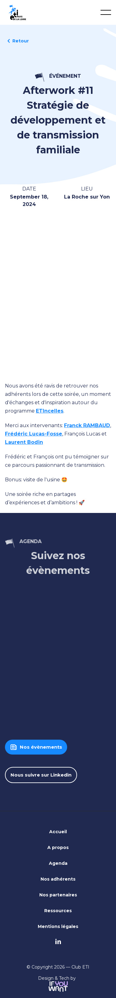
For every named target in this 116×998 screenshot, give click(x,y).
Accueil (58, 831)
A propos (58, 847)
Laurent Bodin (24, 442)
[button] (106, 12)
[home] (17, 12)
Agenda (58, 863)
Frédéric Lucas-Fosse (33, 434)
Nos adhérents (58, 879)
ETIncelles (49, 411)
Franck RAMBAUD (87, 425)
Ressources (58, 910)
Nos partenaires (58, 895)
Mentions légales (58, 926)
